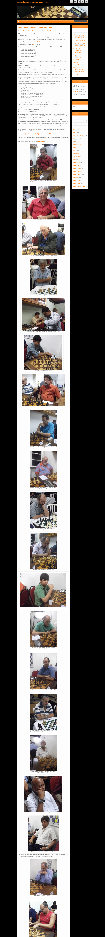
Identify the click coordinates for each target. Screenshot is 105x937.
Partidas (75, 150)
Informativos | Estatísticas (79, 136)
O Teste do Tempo (77, 144)
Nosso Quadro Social (80, 45)
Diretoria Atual (78, 50)
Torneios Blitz (76, 162)
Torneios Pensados (77, 171)
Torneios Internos (54, 30)
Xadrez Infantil (76, 183)
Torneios (77, 64)
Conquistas (77, 55)
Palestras (75, 147)
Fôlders (48, 30)
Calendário (49, 21)
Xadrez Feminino (77, 180)
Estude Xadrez (59, 21)
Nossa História (78, 52)
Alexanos (75, 118)
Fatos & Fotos (76, 130)
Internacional (76, 138)
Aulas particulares (79, 69)
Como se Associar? (79, 35)
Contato (23, 21)
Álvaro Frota (41, 141)
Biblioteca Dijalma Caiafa (79, 121)
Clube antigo (78, 57)
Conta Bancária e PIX (80, 43)
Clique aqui (76, 91)
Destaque (75, 127)
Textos (74, 159)
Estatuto (77, 59)
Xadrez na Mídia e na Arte (79, 186)
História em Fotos (79, 54)
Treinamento (76, 177)
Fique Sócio (30, 21)
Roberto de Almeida (79, 71)
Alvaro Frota (38, 30)
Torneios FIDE (76, 165)
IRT (74, 141)
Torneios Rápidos (77, 174)
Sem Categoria (76, 156)
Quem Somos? (40, 21)
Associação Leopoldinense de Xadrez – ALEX (33, 2)
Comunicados (76, 124)
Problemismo (76, 153)
